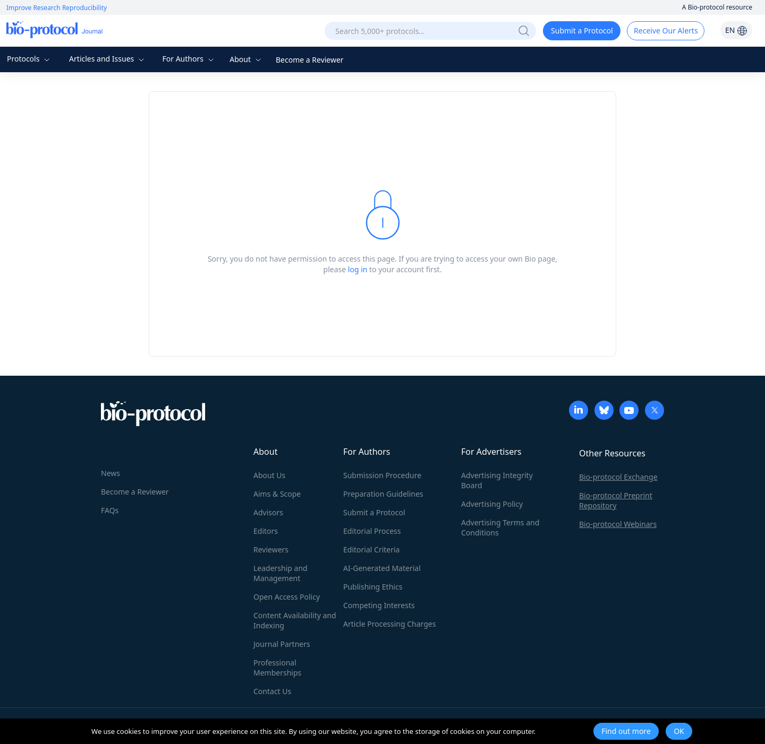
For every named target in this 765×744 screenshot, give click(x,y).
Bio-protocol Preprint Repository (615, 500)
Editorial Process (372, 531)
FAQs (109, 510)
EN (736, 30)
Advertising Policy (492, 504)
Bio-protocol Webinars (618, 524)
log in (358, 269)
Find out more (626, 731)
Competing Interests (379, 605)
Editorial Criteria (371, 549)
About (246, 59)
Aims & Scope (277, 494)
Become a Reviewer (310, 60)
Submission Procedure (382, 475)
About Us (269, 475)
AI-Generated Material (382, 568)
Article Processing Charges (389, 624)
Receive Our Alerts (666, 30)
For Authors (189, 59)
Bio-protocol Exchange (618, 477)
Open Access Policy (286, 597)
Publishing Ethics (372, 587)
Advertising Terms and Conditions (500, 527)
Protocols (29, 59)
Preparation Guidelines (383, 494)
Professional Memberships (277, 668)
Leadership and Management (280, 573)
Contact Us (272, 691)
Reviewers (270, 549)
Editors (265, 531)
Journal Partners (281, 644)
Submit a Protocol (582, 30)
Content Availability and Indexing (294, 620)
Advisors (268, 512)
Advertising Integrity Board (497, 480)
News (110, 473)
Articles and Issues (108, 59)
